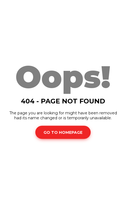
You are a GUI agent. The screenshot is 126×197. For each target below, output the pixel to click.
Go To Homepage (63, 132)
